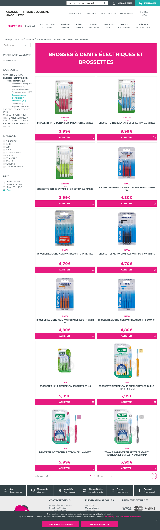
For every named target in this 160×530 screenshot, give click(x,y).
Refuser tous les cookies (130, 517)
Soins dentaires (45, 39)
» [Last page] (111, 476)
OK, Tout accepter (99, 524)
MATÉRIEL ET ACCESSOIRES (143, 25)
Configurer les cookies (60, 524)
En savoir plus (111, 517)
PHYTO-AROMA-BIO (124, 25)
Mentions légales (92, 508)
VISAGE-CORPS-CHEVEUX (47, 25)
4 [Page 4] (102, 476)
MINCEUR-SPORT (108, 25)
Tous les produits (10, 39)
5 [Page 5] (105, 476)
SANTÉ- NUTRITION (93, 25)
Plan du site (90, 511)
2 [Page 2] (94, 476)
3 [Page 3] (98, 476)
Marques (30, 26)
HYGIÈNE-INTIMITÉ (65, 25)
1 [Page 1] (90, 476)
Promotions (15, 26)
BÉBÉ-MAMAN (79, 25)
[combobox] (83, 3)
